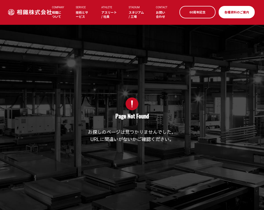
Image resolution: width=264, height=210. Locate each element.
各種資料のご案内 (235, 12)
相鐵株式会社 (31, 12)
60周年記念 (196, 12)
